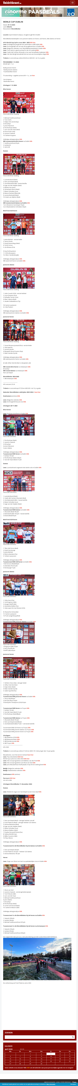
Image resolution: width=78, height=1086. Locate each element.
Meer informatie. (51, 1084)
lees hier (38, 392)
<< (21, 1049)
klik (41, 44)
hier (33, 75)
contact (58, 1082)
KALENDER (8, 1046)
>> (23, 1049)
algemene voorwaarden (49, 1082)
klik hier (32, 42)
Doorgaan (73, 1084)
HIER (28, 1068)
